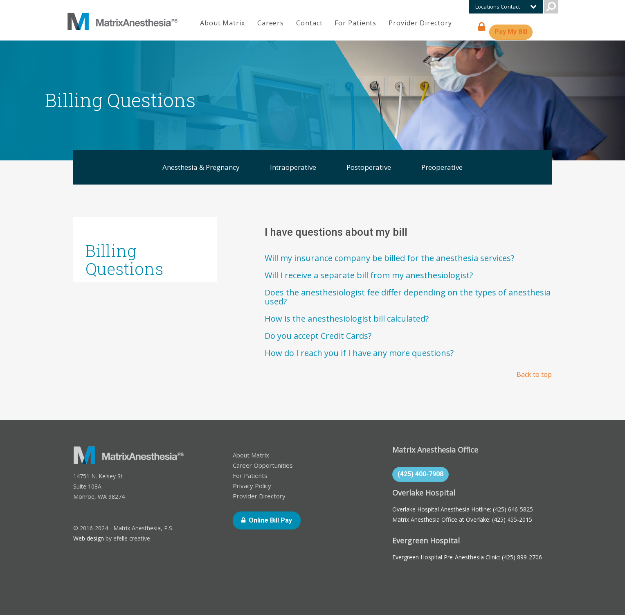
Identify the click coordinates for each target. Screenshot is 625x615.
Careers (270, 22)
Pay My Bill (514, 31)
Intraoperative (293, 167)
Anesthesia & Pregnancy (201, 167)
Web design (88, 538)
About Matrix (222, 22)
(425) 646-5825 (513, 509)
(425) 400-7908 (420, 474)
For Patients (355, 22)
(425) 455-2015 (512, 519)
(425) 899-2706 (522, 557)
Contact (309, 22)
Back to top (534, 374)
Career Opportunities (263, 465)
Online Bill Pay (275, 520)
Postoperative (368, 167)
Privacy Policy (252, 486)
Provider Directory (420, 22)
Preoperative (442, 167)
